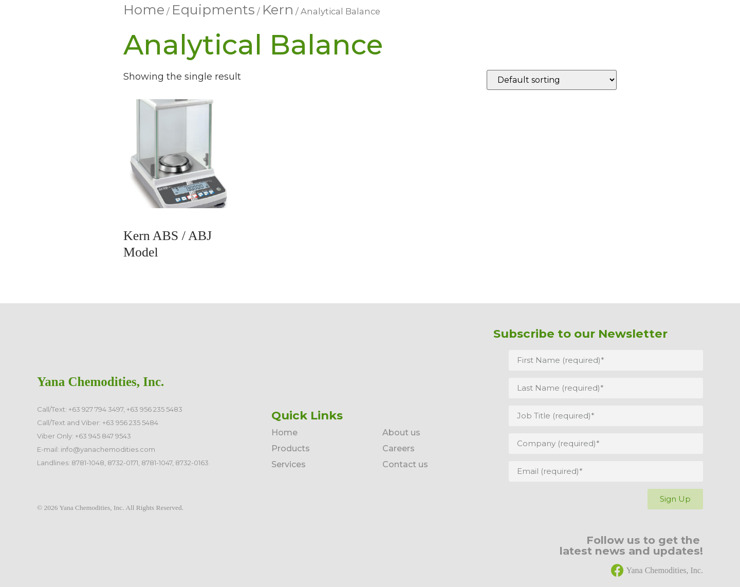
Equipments (213, 10)
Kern (277, 10)
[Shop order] (552, 80)
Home (143, 10)
